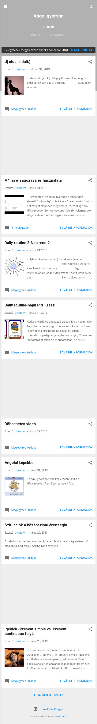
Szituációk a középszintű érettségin (36, 525)
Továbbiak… (58, 35)
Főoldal (36, 35)
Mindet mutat (81, 50)
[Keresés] (91, 8)
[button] (90, 62)
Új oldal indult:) (17, 61)
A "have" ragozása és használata (33, 180)
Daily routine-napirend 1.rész (30, 305)
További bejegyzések (48, 695)
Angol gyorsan (48, 16)
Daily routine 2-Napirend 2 (27, 242)
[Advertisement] (48, 145)
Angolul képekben (20, 462)
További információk (76, 109)
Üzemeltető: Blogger (48, 709)
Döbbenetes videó (20, 424)
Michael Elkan (60, 716)
